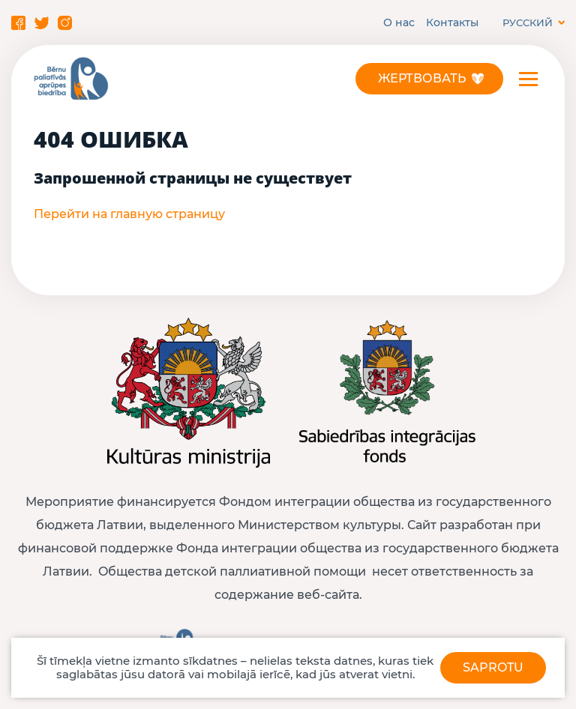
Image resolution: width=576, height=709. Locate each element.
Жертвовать (422, 78)
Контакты (452, 22)
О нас (399, 22)
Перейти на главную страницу (129, 214)
